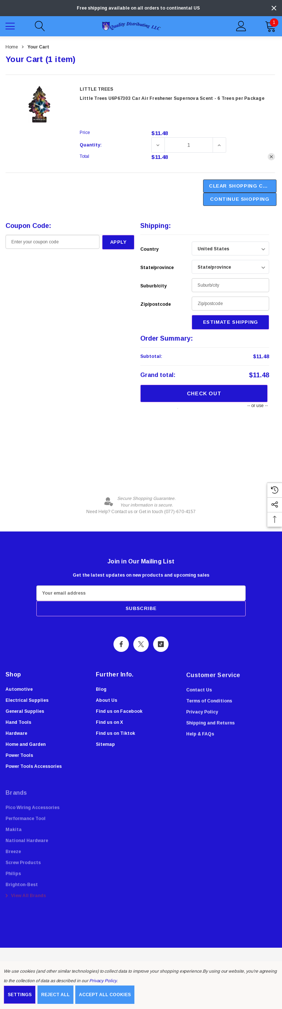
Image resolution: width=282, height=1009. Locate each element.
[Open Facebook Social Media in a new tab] (121, 645)
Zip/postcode (155, 304)
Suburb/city (153, 285)
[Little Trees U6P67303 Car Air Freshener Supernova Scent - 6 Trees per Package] (189, 145)
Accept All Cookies (105, 994)
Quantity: (91, 145)
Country (149, 249)
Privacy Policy (102, 980)
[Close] (274, 8)
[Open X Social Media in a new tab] (141, 645)
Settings (20, 994)
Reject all (55, 994)
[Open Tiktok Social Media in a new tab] (161, 645)
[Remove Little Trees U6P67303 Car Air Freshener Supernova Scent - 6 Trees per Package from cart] (271, 156)
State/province (157, 267)
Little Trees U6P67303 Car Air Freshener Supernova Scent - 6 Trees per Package (172, 98)
